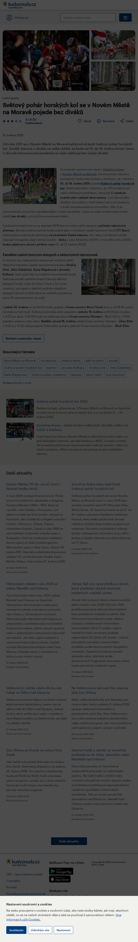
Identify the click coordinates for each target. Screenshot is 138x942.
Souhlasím (16, 930)
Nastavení (63, 930)
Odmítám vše (40, 930)
